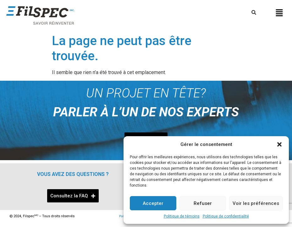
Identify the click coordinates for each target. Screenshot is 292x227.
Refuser (203, 203)
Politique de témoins (182, 216)
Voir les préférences (256, 203)
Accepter (153, 203)
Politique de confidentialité (226, 216)
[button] (279, 144)
